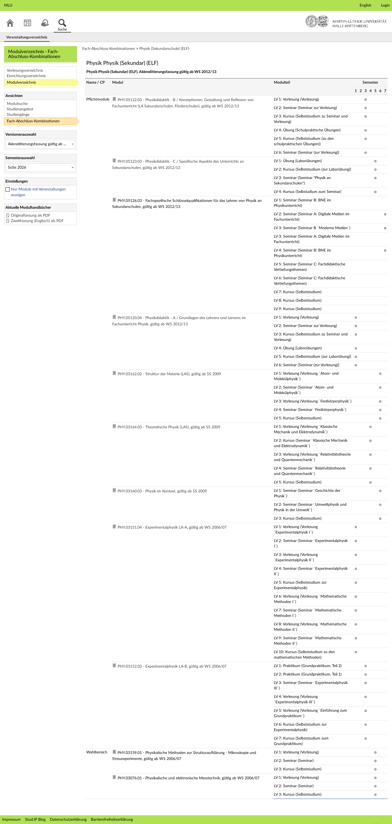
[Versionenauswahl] (40, 144)
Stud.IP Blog (35, 820)
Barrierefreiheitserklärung (112, 820)
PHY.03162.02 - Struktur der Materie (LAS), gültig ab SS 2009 (169, 374)
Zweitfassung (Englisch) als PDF (37, 221)
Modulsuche (17, 104)
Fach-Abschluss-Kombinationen (33, 121)
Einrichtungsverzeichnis (26, 76)
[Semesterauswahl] (40, 167)
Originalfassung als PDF (30, 215)
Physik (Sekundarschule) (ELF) (164, 49)
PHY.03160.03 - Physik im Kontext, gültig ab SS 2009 (162, 491)
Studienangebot (20, 109)
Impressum (11, 820)
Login (385, 5)
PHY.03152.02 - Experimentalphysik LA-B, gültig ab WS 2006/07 (172, 666)
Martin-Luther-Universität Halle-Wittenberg (346, 21)
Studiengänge (18, 115)
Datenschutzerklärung (68, 820)
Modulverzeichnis (21, 82)
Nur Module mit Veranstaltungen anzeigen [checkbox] (38, 192)
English (365, 5)
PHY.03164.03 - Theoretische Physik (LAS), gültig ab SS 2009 (169, 427)
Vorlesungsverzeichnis (25, 70)
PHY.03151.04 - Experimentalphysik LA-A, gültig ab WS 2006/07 (172, 527)
